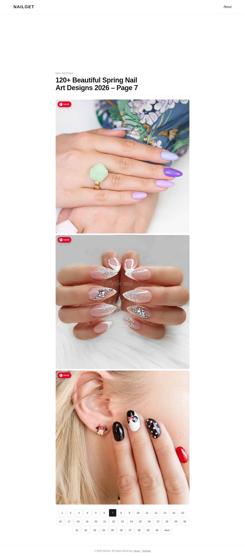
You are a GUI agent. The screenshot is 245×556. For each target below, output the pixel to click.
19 (86, 521)
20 (95, 521)
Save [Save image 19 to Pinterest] (66, 104)
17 (69, 521)
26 (149, 521)
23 (122, 521)
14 (173, 512)
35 (112, 530)
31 (77, 530)
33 (94, 530)
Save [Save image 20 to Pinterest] (66, 240)
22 (113, 521)
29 (175, 521)
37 (130, 530)
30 (184, 521)
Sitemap (146, 551)
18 (78, 521)
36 (121, 530)
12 (156, 512)
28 (167, 521)
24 (131, 521)
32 (85, 530)
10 (138, 512)
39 (148, 530)
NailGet (24, 6)
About (228, 6)
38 (139, 530)
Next (166, 530)
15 (182, 512)
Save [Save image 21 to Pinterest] (66, 375)
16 (60, 521)
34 (103, 530)
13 (165, 512)
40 (156, 530)
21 (104, 521)
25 (140, 521)
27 (158, 521)
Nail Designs (64, 73)
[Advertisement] (123, 44)
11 (147, 512)
